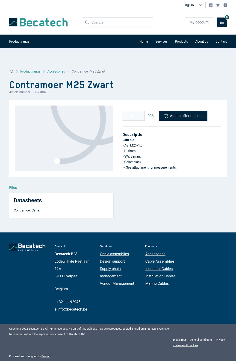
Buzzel (45, 356)
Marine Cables (157, 283)
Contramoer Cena (26, 210)
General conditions (200, 339)
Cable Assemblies (159, 261)
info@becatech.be (72, 309)
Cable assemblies (114, 254)
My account (199, 22)
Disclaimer (179, 339)
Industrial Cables (159, 269)
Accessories (155, 254)
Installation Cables (160, 276)
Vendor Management (117, 283)
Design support (112, 261)
